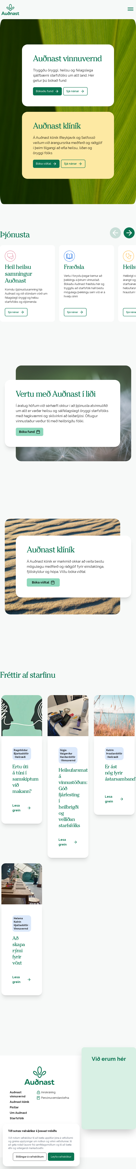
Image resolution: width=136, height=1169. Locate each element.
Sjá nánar (75, 91)
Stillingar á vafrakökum (30, 1156)
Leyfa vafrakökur (61, 1156)
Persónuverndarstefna (52, 1098)
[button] (68, 283)
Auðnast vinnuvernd (17, 1094)
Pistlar (14, 1107)
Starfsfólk (17, 1118)
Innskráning (45, 1092)
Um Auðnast (18, 1112)
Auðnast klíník (19, 1102)
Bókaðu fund (47, 91)
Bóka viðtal (46, 164)
